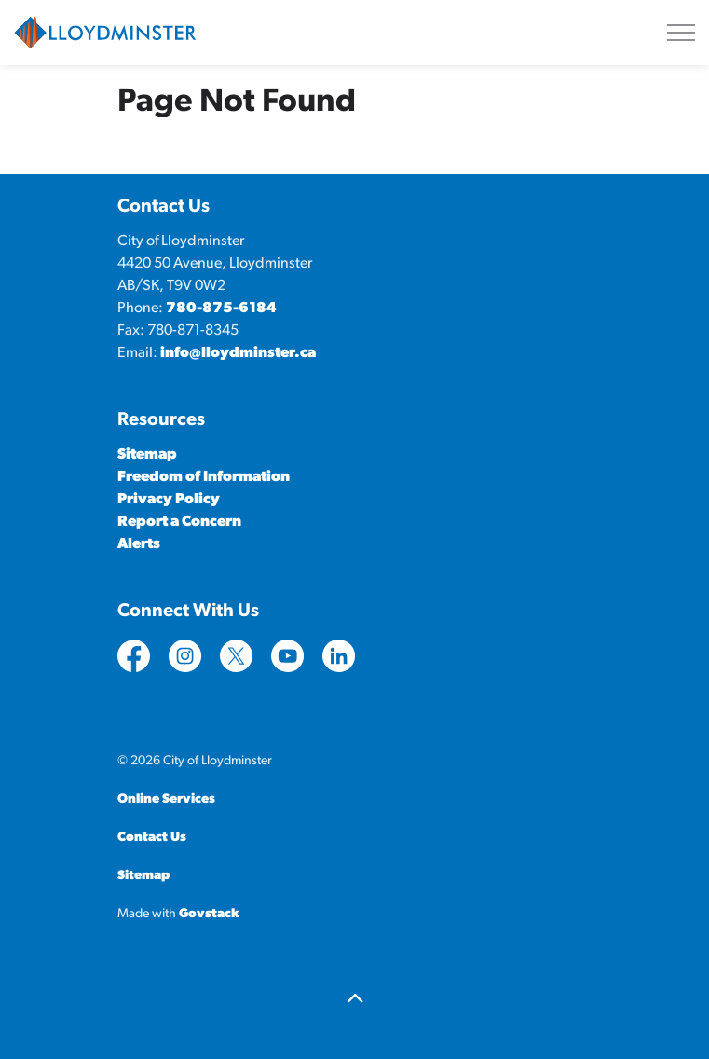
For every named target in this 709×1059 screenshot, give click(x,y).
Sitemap (147, 454)
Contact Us (151, 838)
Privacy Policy (168, 499)
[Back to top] (355, 1001)
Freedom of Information (203, 477)
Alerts (138, 544)
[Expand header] (681, 32)
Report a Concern (179, 522)
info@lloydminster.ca (238, 353)
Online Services (166, 799)
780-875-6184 (221, 308)
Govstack (209, 914)
